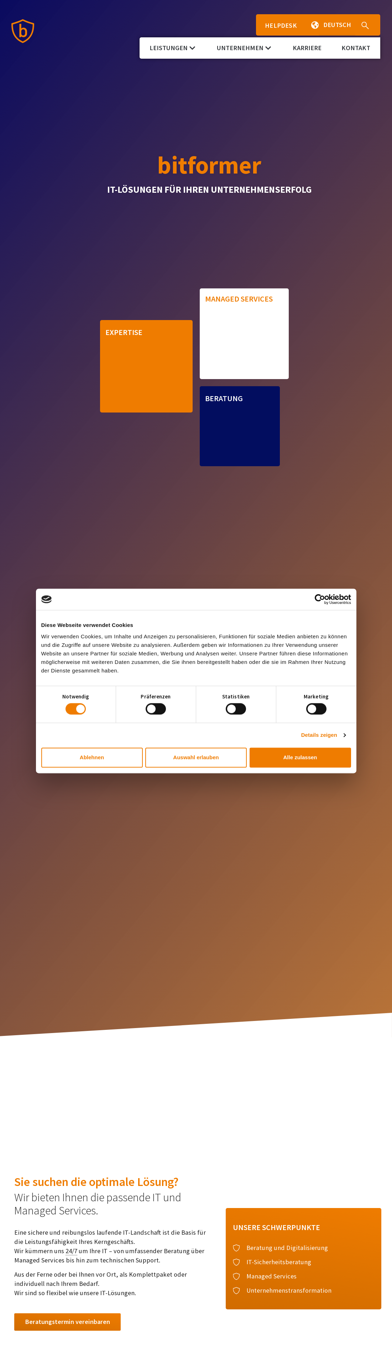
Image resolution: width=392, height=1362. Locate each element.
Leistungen (172, 48)
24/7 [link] (71, 1251)
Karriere (307, 48)
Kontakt (355, 48)
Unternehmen (244, 48)
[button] (311, 25)
